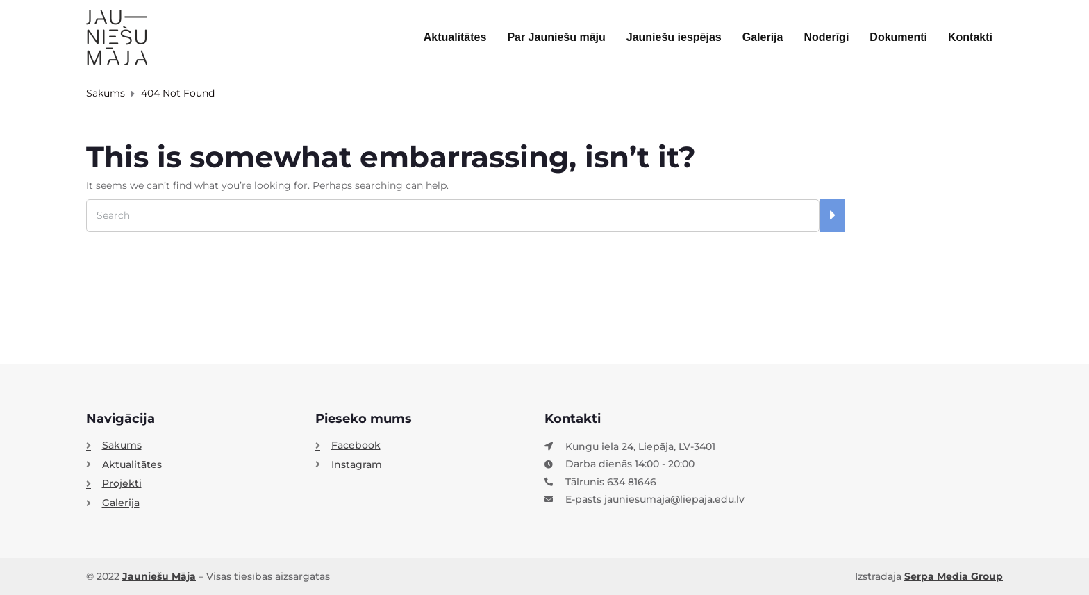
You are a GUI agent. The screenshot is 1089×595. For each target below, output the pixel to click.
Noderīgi (826, 37)
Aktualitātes (455, 37)
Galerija (762, 37)
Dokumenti (898, 37)
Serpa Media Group (953, 576)
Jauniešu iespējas (674, 37)
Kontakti (970, 37)
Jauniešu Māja (159, 576)
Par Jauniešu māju (556, 37)
